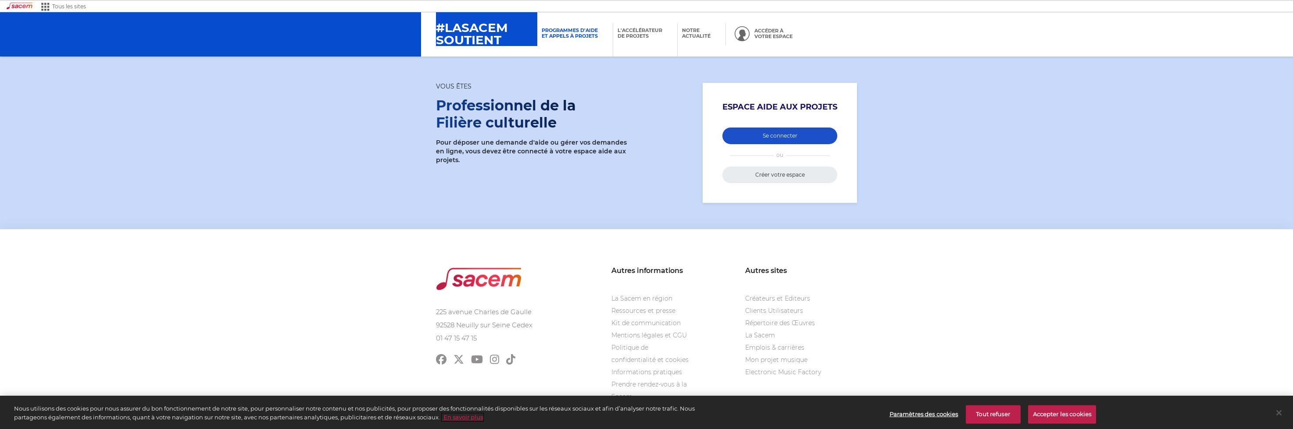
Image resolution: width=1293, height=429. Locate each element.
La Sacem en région (641, 298)
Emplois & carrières (774, 347)
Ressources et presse (643, 311)
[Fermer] (1279, 414)
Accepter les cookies (1062, 415)
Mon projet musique (776, 360)
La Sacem (760, 335)
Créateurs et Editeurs (777, 298)
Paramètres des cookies (923, 415)
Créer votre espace (780, 174)
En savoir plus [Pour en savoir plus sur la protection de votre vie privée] (462, 418)
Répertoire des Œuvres (780, 323)
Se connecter (780, 135)
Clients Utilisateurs (774, 311)
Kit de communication (646, 323)
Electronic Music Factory (783, 372)
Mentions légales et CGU (649, 335)
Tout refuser (993, 415)
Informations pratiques (646, 372)
